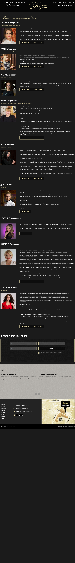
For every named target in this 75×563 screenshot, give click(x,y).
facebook (22, 414)
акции (60, 2)
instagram (20, 414)
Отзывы (55, 2)
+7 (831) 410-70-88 (11, 5)
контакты (6, 2)
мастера (23, 2)
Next (39, 394)
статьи (69, 2)
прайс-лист (17, 2)
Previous (36, 394)
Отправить (52, 348)
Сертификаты (25, 42)
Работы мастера (37, 42)
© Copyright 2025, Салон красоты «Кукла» (8, 426)
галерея (64, 2)
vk (16, 414)
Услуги (11, 2)
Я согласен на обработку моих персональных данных (52, 353)
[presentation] (19, 354)
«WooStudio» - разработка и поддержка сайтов (66, 426)
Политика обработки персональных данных (22, 417)
